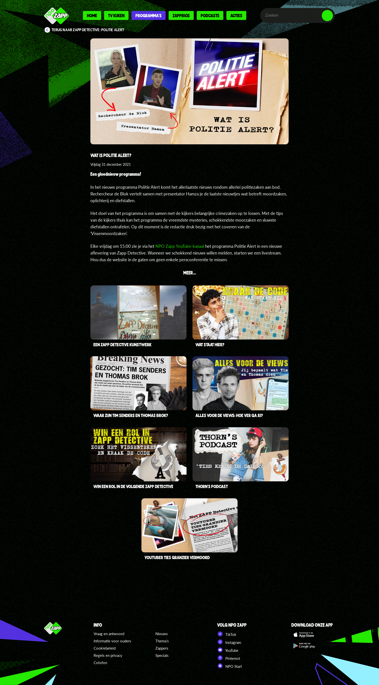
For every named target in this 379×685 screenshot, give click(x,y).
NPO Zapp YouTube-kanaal (179, 246)
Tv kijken (116, 15)
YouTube (227, 650)
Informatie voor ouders (112, 641)
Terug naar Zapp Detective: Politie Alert (88, 30)
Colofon (100, 662)
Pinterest (228, 658)
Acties (236, 15)
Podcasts (210, 15)
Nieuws (161, 633)
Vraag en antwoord (109, 633)
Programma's (148, 15)
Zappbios (181, 15)
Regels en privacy (108, 655)
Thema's (162, 641)
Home (92, 15)
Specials (162, 655)
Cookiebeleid (105, 648)
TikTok (226, 634)
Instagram (229, 642)
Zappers (161, 648)
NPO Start (229, 666)
